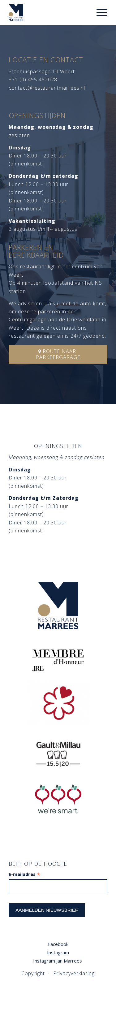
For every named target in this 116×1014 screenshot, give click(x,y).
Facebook (58, 944)
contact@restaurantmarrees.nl (47, 87)
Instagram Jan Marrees (58, 961)
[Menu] (98, 12)
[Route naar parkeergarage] (58, 354)
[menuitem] (98, 12)
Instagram (58, 952)
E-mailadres (25, 874)
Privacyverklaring (74, 973)
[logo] (48, 12)
